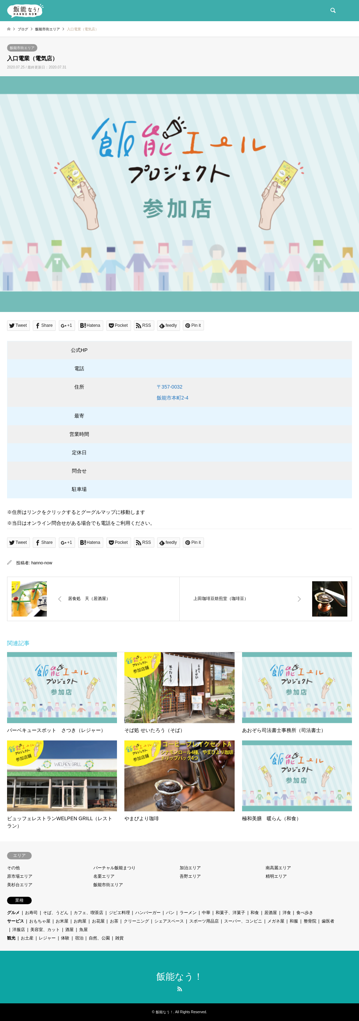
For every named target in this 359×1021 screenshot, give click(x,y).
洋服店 (18, 929)
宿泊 (79, 938)
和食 (254, 912)
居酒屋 (270, 912)
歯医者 (328, 921)
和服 (294, 921)
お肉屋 (80, 921)
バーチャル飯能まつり (114, 867)
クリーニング (136, 921)
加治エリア (190, 867)
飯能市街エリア (22, 48)
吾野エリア (190, 876)
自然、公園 (99, 938)
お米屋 (62, 921)
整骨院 (310, 921)
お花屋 (98, 921)
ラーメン (188, 912)
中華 (206, 912)
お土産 (27, 938)
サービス (15, 921)
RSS (179, 988)
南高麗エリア (278, 867)
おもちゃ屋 (39, 921)
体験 (65, 938)
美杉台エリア (19, 884)
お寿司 (31, 912)
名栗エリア (103, 876)
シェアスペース (169, 921)
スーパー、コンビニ (243, 921)
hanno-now (41, 562)
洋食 (287, 912)
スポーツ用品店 (204, 921)
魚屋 (83, 929)
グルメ (13, 912)
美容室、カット (45, 929)
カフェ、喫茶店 (88, 912)
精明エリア (276, 876)
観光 (11, 938)
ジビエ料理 (119, 912)
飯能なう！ (179, 976)
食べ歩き (304, 912)
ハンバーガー (148, 912)
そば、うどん (55, 912)
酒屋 (69, 929)
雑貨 (119, 938)
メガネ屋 (275, 921)
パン (170, 912)
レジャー (47, 938)
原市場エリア (19, 876)
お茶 (114, 921)
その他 (13, 867)
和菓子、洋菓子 (230, 912)
